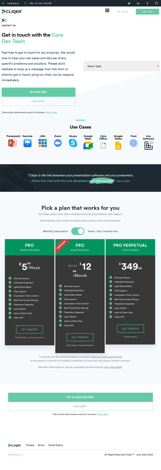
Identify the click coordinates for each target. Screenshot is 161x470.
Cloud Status (55, 445)
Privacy (30, 445)
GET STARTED (29, 329)
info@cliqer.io (15, 454)
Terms (41, 445)
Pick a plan (51, 112)
